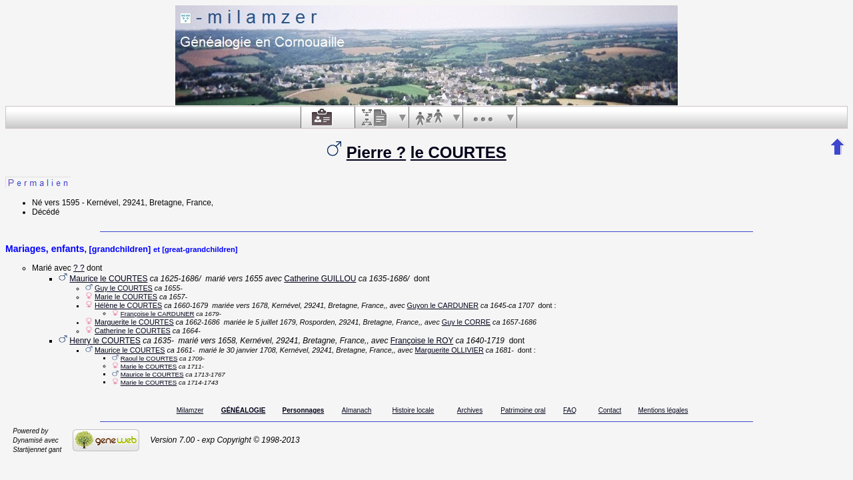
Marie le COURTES (126, 297)
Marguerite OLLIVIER (449, 350)
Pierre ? (376, 152)
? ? (79, 268)
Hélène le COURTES (128, 305)
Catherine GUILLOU (320, 278)
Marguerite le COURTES (134, 322)
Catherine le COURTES (133, 331)
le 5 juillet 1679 (272, 322)
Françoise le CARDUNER (158, 313)
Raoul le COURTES (149, 358)
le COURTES (458, 152)
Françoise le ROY (422, 340)
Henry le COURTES (104, 340)
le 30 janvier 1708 (247, 350)
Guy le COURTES (124, 288)
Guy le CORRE (466, 322)
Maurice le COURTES (108, 278)
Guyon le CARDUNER (442, 305)
